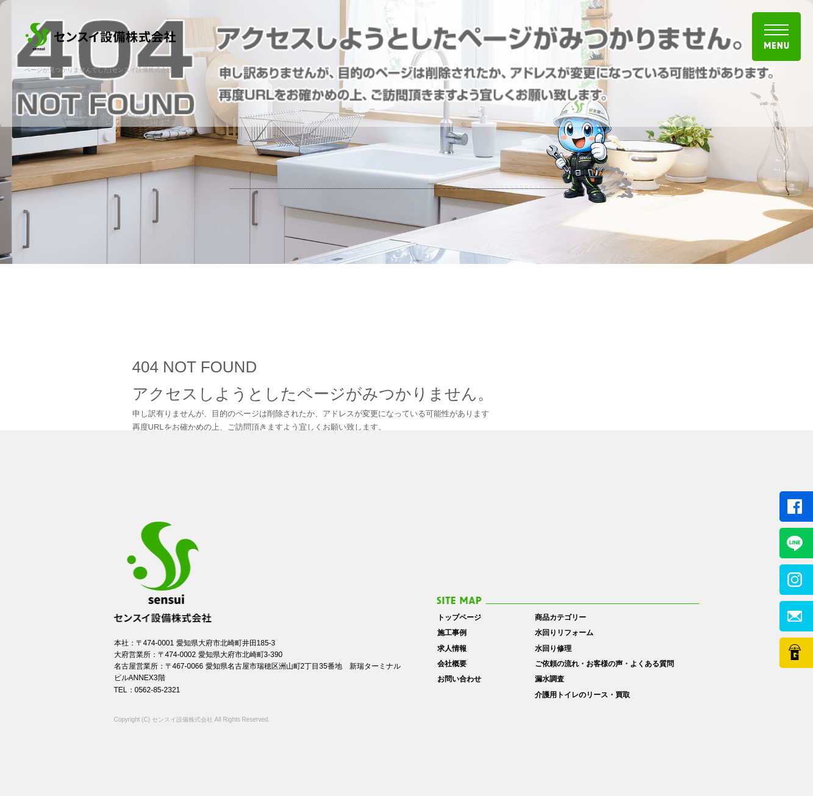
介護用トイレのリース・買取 (582, 695)
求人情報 (452, 648)
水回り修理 (553, 648)
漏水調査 (549, 679)
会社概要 (452, 663)
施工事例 (452, 632)
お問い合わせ (459, 679)
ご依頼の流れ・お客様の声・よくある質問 (604, 663)
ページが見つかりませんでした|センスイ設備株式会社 (98, 69)
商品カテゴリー (560, 617)
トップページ (459, 617)
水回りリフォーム (564, 632)
